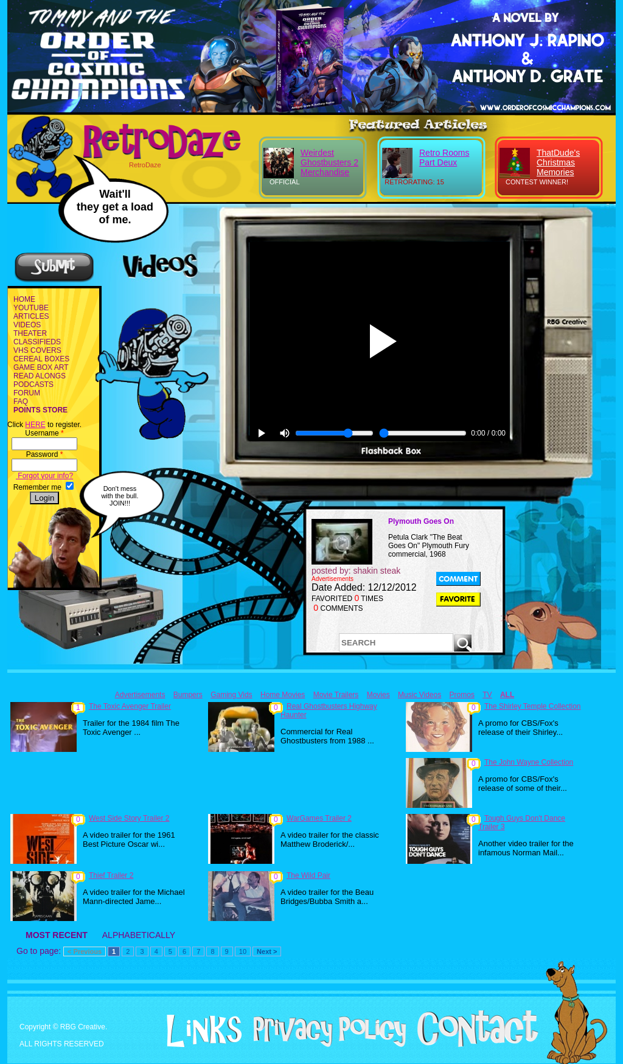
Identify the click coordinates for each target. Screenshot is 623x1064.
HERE (35, 424)
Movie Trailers (336, 694)
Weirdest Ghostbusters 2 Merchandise (329, 162)
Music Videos (419, 694)
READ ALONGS (39, 376)
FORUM (26, 393)
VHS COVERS (37, 350)
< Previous (85, 951)
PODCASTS (33, 384)
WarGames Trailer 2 (319, 818)
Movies (378, 694)
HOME (24, 299)
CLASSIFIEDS (37, 342)
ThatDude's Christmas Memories (558, 162)
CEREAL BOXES (41, 359)
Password (44, 454)
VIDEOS (27, 325)
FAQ (20, 401)
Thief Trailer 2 (111, 875)
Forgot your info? (44, 475)
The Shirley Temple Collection (532, 706)
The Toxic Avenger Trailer (130, 706)
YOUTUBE (31, 308)
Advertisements (140, 694)
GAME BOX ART (40, 367)
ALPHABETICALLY (138, 935)
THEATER (30, 333)
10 (242, 951)
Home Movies (282, 694)
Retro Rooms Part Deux (444, 157)
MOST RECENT (57, 935)
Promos (462, 694)
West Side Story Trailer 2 (129, 818)
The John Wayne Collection (528, 762)
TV (487, 694)
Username (44, 433)
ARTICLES (31, 316)
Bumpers (188, 694)
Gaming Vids (231, 694)
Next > (267, 951)
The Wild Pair (308, 875)
